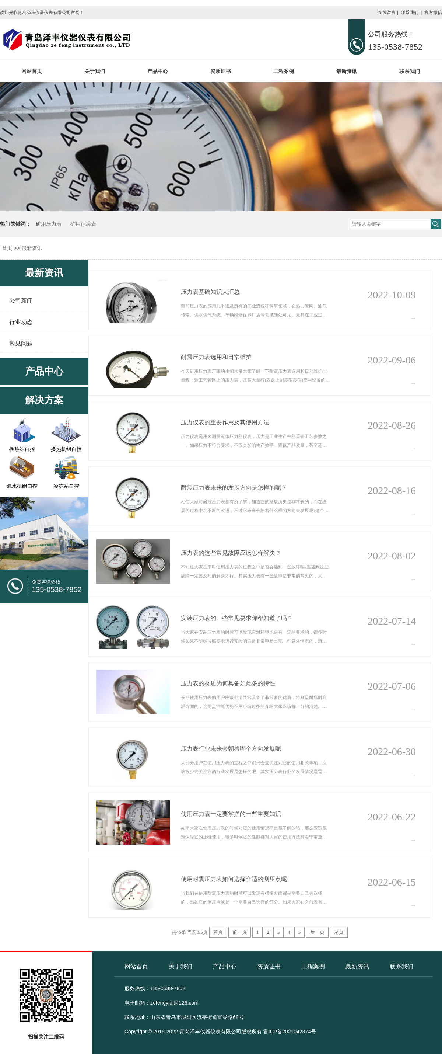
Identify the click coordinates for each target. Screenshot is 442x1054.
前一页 (239, 932)
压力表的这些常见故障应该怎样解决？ (231, 553)
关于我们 (94, 71)
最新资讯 (346, 71)
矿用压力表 (49, 224)
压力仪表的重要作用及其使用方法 (225, 422)
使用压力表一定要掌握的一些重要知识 (231, 814)
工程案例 (283, 71)
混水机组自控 (22, 486)
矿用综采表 (83, 224)
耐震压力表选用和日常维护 (216, 357)
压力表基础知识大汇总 (210, 292)
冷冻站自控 (66, 486)
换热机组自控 (66, 449)
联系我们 (409, 12)
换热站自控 (22, 449)
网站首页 (31, 71)
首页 (7, 248)
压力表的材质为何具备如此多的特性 (228, 683)
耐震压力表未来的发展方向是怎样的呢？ (234, 487)
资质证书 (220, 71)
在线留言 (387, 12)
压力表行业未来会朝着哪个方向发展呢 (231, 748)
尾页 (339, 932)
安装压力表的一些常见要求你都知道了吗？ (237, 618)
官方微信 (433, 12)
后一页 (317, 932)
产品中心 (157, 71)
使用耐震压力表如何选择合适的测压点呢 (234, 879)
